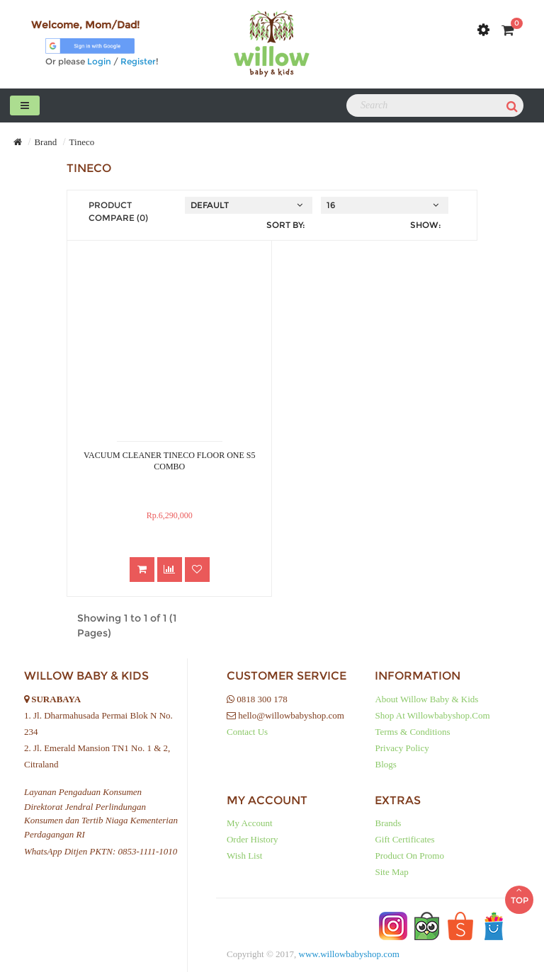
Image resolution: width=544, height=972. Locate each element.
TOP (519, 895)
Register (138, 61)
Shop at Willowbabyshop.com (432, 715)
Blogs (385, 764)
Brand (45, 142)
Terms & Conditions (412, 731)
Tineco (82, 142)
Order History (252, 839)
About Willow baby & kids (426, 699)
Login (99, 61)
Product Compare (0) (118, 211)
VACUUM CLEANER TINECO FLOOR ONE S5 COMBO (170, 460)
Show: (425, 224)
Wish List (244, 855)
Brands (388, 823)
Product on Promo (409, 855)
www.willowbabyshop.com (349, 954)
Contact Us (247, 731)
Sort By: (285, 224)
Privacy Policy (402, 748)
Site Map (391, 872)
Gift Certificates (404, 839)
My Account (250, 823)
